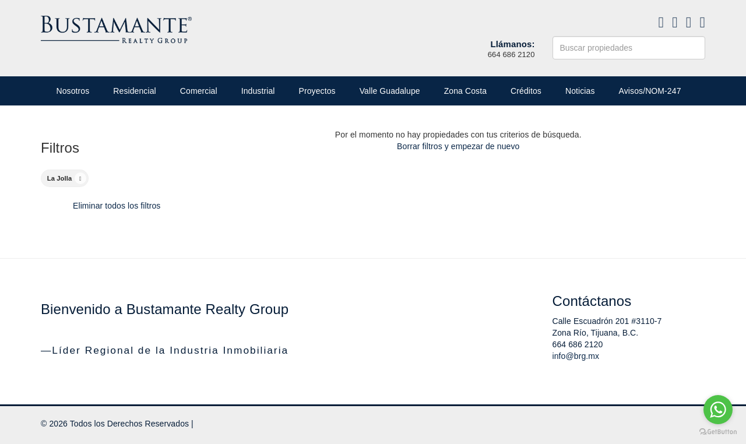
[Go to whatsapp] (718, 409)
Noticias (580, 91)
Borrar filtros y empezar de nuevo (458, 146)
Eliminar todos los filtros (116, 205)
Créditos (526, 91)
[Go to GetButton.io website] (718, 432)
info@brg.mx (576, 356)
